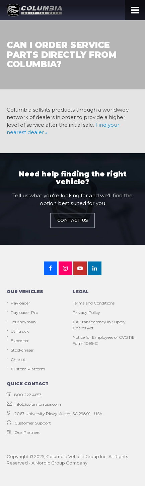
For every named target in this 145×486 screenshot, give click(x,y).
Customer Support (29, 423)
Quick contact (28, 383)
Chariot (18, 359)
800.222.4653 (24, 394)
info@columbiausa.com (34, 404)
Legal (81, 291)
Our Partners (23, 432)
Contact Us (72, 220)
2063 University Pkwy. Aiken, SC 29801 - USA (54, 413)
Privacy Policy (86, 312)
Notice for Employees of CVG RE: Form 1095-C (104, 340)
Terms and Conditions (94, 303)
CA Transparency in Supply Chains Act (99, 324)
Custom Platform (28, 368)
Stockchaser (22, 350)
